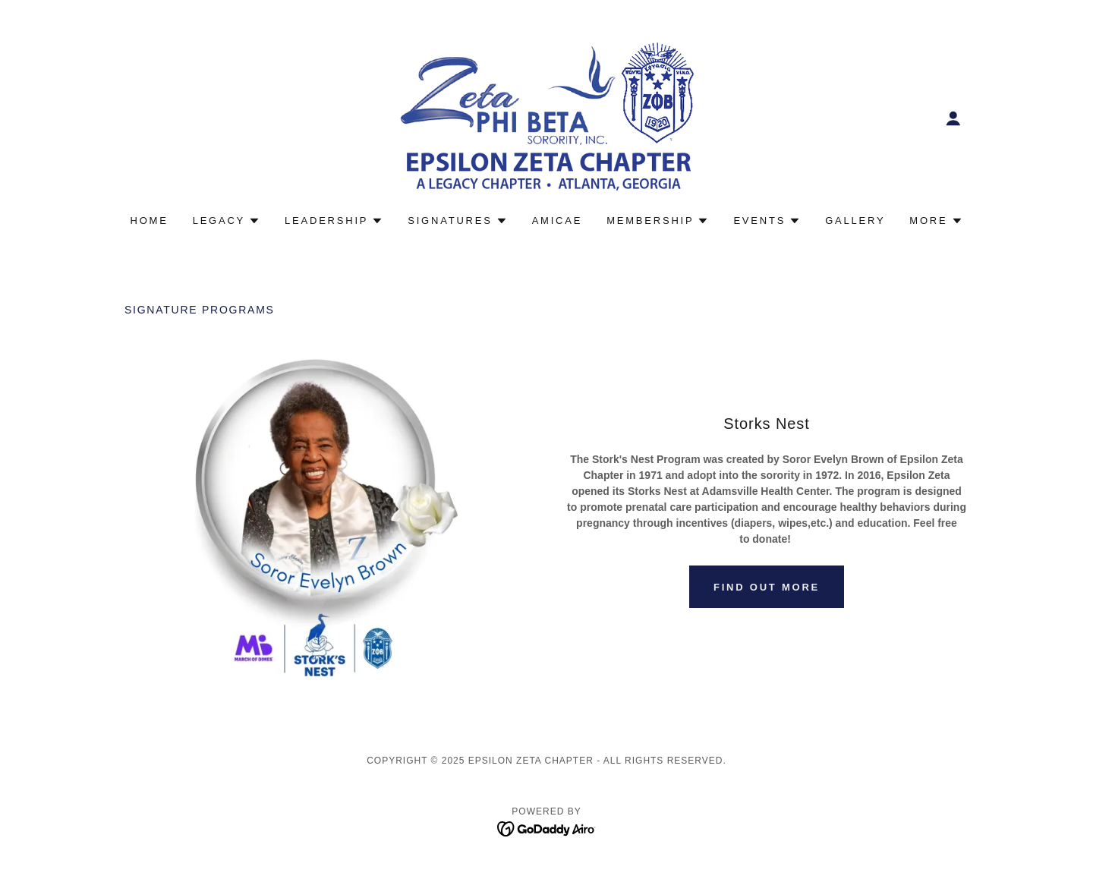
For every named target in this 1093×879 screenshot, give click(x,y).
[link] (546, 117)
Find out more (766, 587)
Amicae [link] (557, 220)
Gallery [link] (855, 220)
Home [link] (150, 220)
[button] (953, 118)
